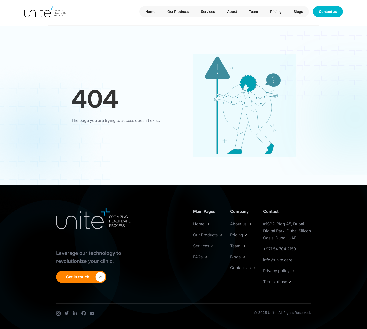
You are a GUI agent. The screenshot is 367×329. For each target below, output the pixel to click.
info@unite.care (277, 259)
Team (253, 11)
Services (208, 11)
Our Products (178, 11)
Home (150, 11)
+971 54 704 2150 (279, 248)
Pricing (276, 11)
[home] (45, 11)
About (232, 11)
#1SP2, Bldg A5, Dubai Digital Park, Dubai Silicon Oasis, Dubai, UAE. (287, 230)
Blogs (298, 11)
